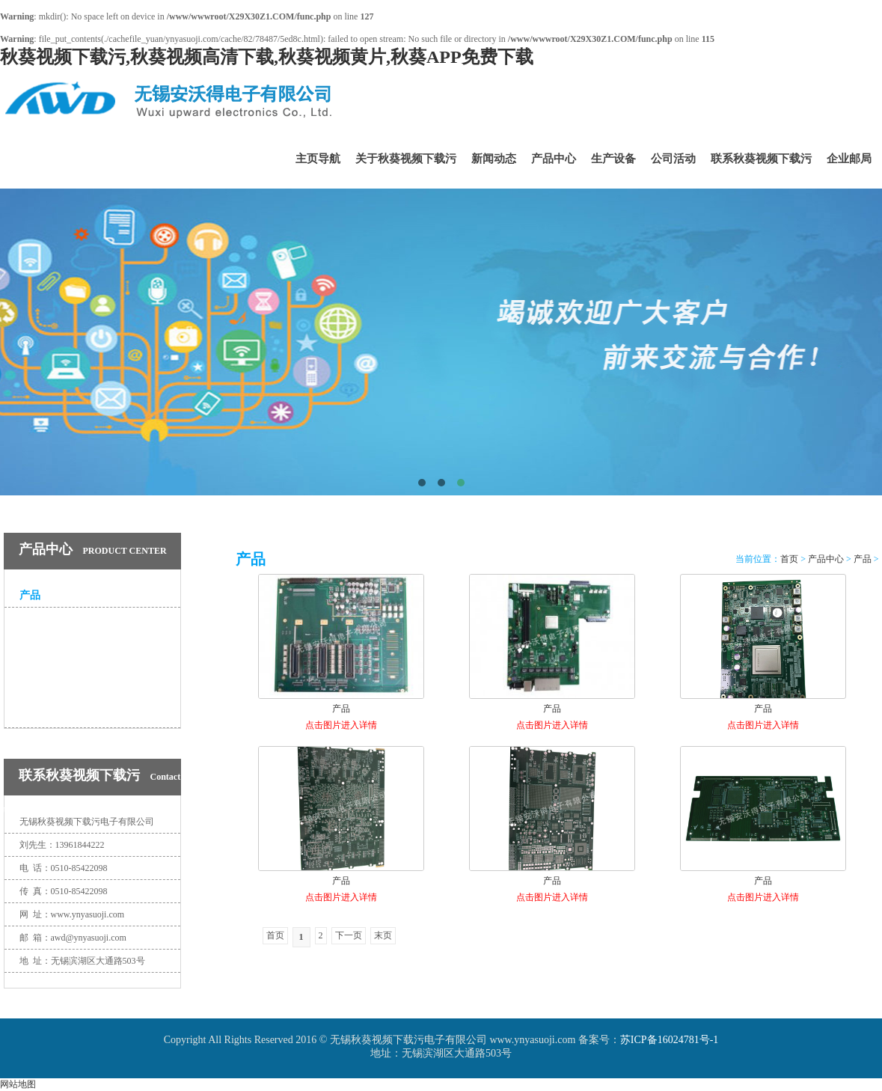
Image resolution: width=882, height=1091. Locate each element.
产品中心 (553, 159)
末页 (383, 935)
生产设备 (613, 159)
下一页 (348, 935)
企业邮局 (849, 159)
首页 (789, 559)
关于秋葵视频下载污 (405, 159)
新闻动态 (493, 159)
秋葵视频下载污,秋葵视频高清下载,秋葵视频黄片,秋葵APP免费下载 (266, 57)
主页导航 (317, 159)
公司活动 (673, 159)
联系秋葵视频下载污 (761, 159)
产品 (29, 595)
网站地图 (18, 1084)
